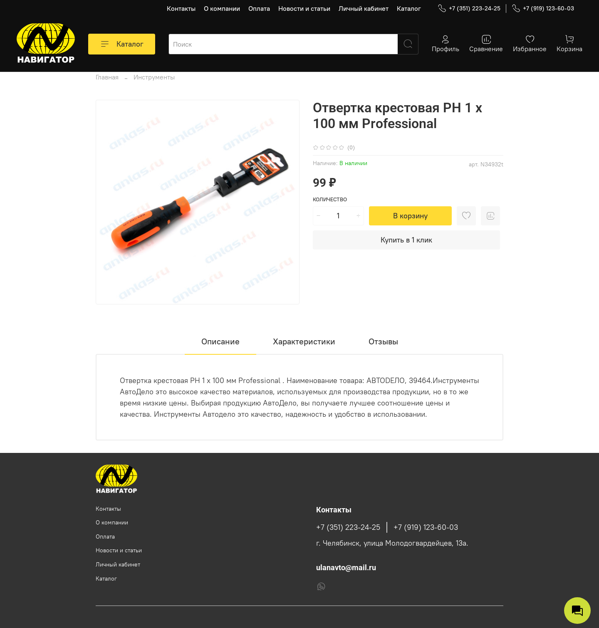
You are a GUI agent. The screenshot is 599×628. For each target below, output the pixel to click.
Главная (107, 77)
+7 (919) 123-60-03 (543, 8)
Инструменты (154, 77)
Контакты (181, 8)
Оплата (259, 8)
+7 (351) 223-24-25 (469, 8)
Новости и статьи (304, 8)
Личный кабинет (364, 8)
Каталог (409, 8)
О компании (222, 8)
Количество (330, 199)
